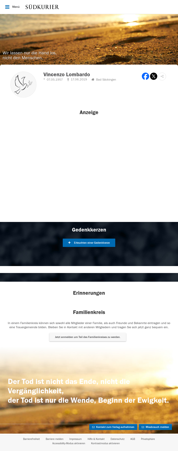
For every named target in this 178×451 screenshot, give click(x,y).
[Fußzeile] (89, 441)
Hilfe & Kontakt (96, 439)
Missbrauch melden (155, 427)
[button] (162, 76)
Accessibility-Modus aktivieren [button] (68, 443)
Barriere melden (54, 439)
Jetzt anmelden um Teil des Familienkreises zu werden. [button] (87, 337)
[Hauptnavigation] (89, 7)
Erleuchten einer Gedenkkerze (89, 242)
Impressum (75, 439)
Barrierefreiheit (31, 439)
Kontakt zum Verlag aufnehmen (113, 427)
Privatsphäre (148, 439)
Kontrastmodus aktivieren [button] (105, 443)
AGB (132, 439)
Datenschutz (117, 439)
